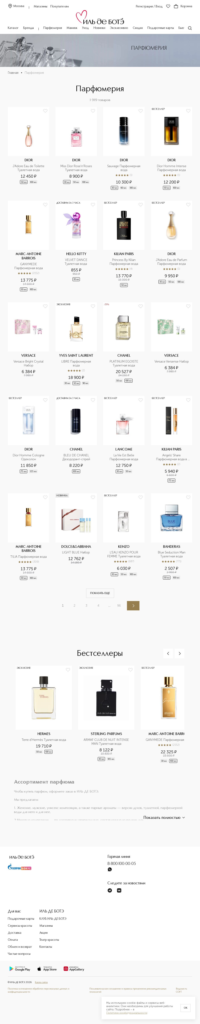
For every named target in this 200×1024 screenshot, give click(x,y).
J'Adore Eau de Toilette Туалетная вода (29, 168)
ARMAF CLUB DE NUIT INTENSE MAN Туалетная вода (107, 742)
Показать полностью (164, 818)
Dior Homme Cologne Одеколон (29, 457)
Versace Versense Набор (171, 361)
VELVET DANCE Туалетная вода (76, 262)
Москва (16, 6)
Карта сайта (41, 982)
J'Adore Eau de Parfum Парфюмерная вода (172, 262)
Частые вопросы (19, 954)
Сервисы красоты (20, 925)
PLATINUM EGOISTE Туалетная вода (124, 363)
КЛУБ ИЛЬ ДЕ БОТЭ (52, 918)
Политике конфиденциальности (126, 1012)
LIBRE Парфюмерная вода (76, 363)
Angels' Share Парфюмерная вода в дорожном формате (172, 457)
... (109, 605)
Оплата (13, 940)
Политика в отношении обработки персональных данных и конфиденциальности (38, 990)
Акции (43, 932)
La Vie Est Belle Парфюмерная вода (124, 457)
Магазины (40, 6)
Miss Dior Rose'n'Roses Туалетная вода (76, 168)
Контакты (45, 947)
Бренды (28, 28)
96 (119, 605)
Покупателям (59, 6)
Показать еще (100, 593)
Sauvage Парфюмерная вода (124, 168)
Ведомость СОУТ (181, 990)
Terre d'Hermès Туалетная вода (44, 740)
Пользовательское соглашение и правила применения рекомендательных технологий (127, 990)
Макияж (72, 28)
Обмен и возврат (20, 947)
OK (185, 1008)
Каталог (13, 28)
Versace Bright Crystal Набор (28, 363)
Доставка (14, 932)
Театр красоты (49, 940)
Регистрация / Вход (149, 6)
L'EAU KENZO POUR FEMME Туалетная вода (123, 554)
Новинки (99, 28)
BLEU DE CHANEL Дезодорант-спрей (76, 457)
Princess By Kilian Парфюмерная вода (124, 262)
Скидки (138, 28)
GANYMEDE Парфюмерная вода (28, 266)
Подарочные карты (160, 28)
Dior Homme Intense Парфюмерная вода (172, 168)
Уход (85, 28)
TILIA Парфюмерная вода (28, 557)
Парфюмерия (52, 28)
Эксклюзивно (119, 28)
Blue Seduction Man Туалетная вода (172, 554)
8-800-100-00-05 (121, 864)
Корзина (183, 6)
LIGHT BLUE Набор (76, 552)
